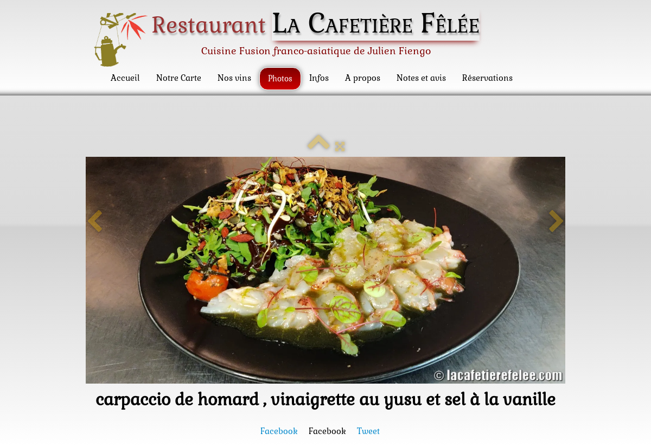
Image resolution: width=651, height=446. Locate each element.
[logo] (290, 39)
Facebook (279, 431)
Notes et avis (421, 78)
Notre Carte (178, 78)
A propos (362, 78)
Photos (280, 79)
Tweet (368, 431)
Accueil (125, 78)
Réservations (487, 78)
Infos (319, 78)
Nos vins (234, 78)
